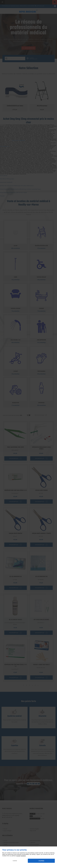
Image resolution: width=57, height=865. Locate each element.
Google (18, 855)
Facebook (23, 855)
